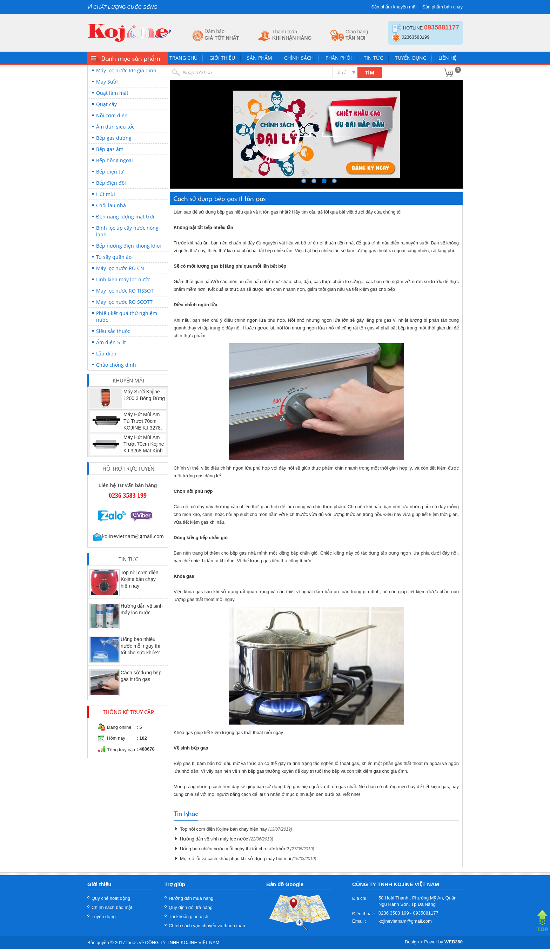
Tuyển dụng (411, 57)
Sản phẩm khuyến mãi (393, 6)
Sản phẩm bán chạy (442, 6)
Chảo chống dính (116, 364)
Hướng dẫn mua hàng (191, 898)
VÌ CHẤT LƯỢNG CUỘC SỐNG (122, 7)
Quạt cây (106, 104)
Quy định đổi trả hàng (191, 907)
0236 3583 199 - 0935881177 (408, 913)
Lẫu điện (106, 353)
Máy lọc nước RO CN (120, 268)
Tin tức (373, 57)
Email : (359, 921)
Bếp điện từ (109, 171)
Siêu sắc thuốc (113, 331)
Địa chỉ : (360, 898)
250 (324, 180)
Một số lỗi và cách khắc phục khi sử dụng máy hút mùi (235, 858)
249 (313, 180)
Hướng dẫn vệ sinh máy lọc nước (214, 839)
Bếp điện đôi (111, 182)
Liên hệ (447, 57)
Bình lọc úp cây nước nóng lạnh (127, 231)
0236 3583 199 (128, 495)
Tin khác (186, 813)
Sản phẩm (259, 57)
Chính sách (299, 57)
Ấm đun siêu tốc (115, 126)
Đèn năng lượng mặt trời (125, 216)
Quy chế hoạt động (111, 898)
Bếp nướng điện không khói (128, 245)
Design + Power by (434, 941)
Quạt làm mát (112, 93)
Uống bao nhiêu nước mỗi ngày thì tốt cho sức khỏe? (140, 645)
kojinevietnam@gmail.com (128, 536)
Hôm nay (116, 738)
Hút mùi (105, 194)
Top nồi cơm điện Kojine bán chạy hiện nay (139, 579)
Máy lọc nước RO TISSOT (125, 290)
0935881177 (441, 27)
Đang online (119, 727)
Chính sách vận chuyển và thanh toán (207, 925)
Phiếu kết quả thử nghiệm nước (126, 316)
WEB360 (453, 941)
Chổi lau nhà (111, 205)
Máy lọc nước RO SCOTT (124, 302)
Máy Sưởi (107, 81)
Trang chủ (183, 57)
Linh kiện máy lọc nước (123, 279)
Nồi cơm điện (112, 115)
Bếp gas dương (114, 138)
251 (334, 180)
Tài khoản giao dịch (188, 916)
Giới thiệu (222, 57)
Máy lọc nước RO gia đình (126, 70)
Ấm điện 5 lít (111, 342)
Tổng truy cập (121, 749)
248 (303, 180)
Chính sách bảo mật (112, 907)
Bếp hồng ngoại (114, 160)
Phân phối (339, 57)
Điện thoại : (363, 913)
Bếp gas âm (109, 149)
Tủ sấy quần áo (114, 257)
